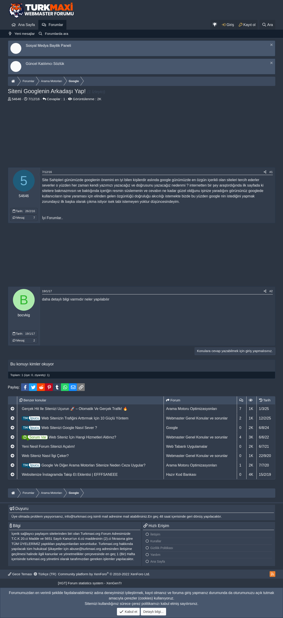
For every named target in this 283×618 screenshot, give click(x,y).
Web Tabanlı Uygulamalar (187, 446)
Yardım (155, 554)
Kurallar (155, 541)
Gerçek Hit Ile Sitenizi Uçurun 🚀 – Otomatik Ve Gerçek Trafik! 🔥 (75, 409)
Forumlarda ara (56, 34)
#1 (271, 172)
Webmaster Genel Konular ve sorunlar (197, 418)
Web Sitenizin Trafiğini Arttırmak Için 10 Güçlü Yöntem (75, 418)
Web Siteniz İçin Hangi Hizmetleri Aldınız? (69, 437)
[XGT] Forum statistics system (90, 583)
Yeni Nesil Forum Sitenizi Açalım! (48, 446)
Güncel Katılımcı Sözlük (45, 64)
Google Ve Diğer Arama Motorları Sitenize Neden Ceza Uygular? (83, 465)
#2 (271, 291)
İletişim (155, 534)
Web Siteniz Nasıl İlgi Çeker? (45, 456)
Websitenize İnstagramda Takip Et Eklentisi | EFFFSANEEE (70, 474)
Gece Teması (20, 574)
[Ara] (267, 25)
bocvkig (24, 315)
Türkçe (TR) (45, 574)
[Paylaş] (265, 172)
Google (172, 428)
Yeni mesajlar (25, 34)
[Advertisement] (141, 135)
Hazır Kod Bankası (181, 474)
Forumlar (55, 25)
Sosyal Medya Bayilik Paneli (48, 45)
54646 (16, 99)
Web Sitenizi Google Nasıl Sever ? (59, 428)
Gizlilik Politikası (161, 548)
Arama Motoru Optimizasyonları (191, 409)
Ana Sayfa (26, 25)
